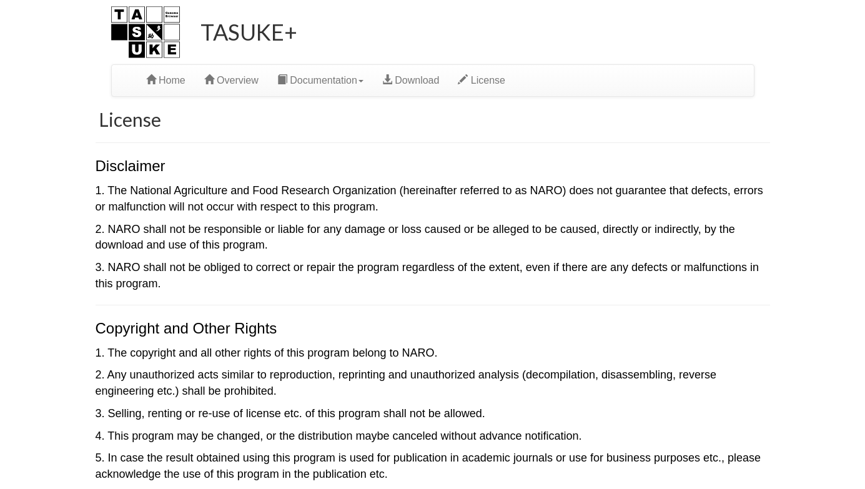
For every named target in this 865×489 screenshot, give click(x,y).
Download (411, 80)
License (481, 80)
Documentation (320, 80)
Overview (231, 80)
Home (165, 80)
